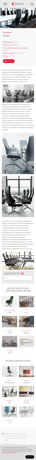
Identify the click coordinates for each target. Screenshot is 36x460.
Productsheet (9, 53)
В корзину (9, 61)
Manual (7, 45)
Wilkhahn (7, 32)
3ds (6, 56)
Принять (29, 457)
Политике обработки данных (10, 451)
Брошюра (8, 42)
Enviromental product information (16, 48)
